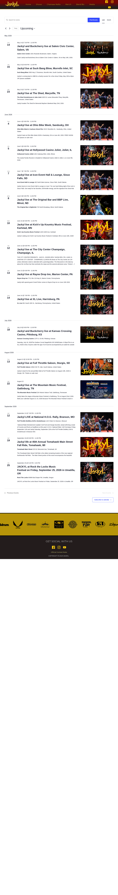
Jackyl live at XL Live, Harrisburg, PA (38, 299)
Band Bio (81, 4)
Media (92, 4)
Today (15, 28)
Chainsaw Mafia (54, 4)
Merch (69, 4)
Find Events (94, 20)
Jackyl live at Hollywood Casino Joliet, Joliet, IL (44, 150)
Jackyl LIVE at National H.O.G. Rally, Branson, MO (46, 417)
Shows (39, 4)
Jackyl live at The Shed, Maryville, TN (38, 93)
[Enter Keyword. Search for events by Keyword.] (46, 20)
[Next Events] (9, 28)
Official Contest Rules (59, 552)
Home (29, 4)
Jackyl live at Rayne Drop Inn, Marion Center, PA (45, 274)
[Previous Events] (6, 28)
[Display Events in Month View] (109, 20)
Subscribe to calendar (101, 500)
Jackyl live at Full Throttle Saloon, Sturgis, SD (43, 363)
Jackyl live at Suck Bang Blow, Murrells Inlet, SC (45, 68)
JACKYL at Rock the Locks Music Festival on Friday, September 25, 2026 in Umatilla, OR (46, 470)
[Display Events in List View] (103, 20)
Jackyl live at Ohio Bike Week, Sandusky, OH (43, 125)
